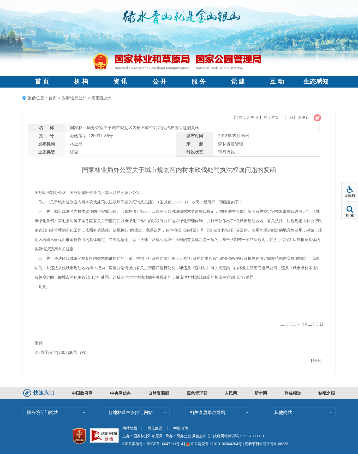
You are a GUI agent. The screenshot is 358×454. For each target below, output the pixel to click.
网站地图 (129, 428)
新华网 (260, 393)
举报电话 (180, 428)
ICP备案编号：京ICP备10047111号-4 (153, 444)
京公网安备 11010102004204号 (214, 444)
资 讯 (120, 81)
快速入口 (39, 393)
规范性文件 (101, 98)
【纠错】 (316, 361)
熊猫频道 (292, 393)
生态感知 (316, 81)
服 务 (199, 81)
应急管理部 (197, 393)
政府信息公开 (74, 98)
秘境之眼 (326, 393)
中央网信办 (120, 393)
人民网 (231, 393)
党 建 (238, 81)
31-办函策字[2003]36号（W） (62, 352)
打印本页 (271, 117)
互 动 (277, 81)
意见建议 (155, 428)
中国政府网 (82, 393)
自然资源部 (158, 393)
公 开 (159, 81)
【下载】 (290, 117)
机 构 (81, 81)
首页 (53, 98)
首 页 (42, 81)
